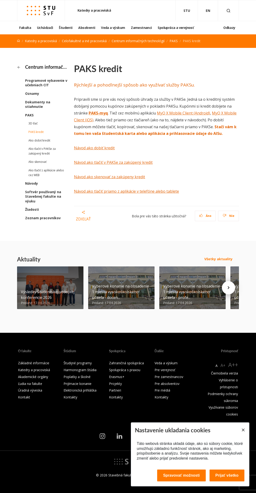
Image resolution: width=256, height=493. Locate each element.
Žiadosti (32, 209)
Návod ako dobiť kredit (94, 148)
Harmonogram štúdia (80, 370)
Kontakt (24, 397)
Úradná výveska (30, 390)
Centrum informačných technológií (138, 41)
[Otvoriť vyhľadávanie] (228, 10)
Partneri (115, 390)
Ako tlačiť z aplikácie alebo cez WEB (46, 172)
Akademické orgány (33, 376)
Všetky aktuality (218, 259)
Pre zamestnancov (169, 376)
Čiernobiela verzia (224, 373)
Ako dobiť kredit (39, 140)
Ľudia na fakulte (30, 383)
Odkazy (229, 27)
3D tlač (33, 123)
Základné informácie (33, 363)
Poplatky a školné (77, 376)
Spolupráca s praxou (124, 370)
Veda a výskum (113, 27)
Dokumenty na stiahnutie (37, 104)
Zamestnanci (141, 27)
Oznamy (32, 93)
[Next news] (228, 287)
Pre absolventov (167, 383)
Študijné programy (78, 363)
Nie (229, 216)
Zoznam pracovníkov (43, 218)
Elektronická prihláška (80, 390)
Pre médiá (162, 390)
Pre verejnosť (165, 370)
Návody (31, 183)
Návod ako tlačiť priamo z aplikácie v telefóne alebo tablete (126, 191)
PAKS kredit (36, 132)
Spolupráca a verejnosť (176, 27)
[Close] (243, 430)
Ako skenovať (37, 162)
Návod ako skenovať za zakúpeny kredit (109, 176)
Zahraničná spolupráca (126, 363)
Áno (205, 216)
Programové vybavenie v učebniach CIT (46, 82)
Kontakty (70, 397)
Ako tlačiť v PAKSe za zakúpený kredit (42, 151)
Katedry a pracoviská (95, 10)
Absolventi (86, 27)
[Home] (18, 41)
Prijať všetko (227, 475)
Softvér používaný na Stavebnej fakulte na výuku (43, 196)
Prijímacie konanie (77, 383)
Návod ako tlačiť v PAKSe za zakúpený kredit (113, 162)
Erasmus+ (116, 376)
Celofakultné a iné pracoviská (84, 41)
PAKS (173, 41)
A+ (222, 365)
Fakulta (25, 27)
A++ (233, 365)
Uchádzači (45, 27)
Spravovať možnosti (181, 475)
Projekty (115, 383)
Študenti (65, 27)
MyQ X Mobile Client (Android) (183, 113)
